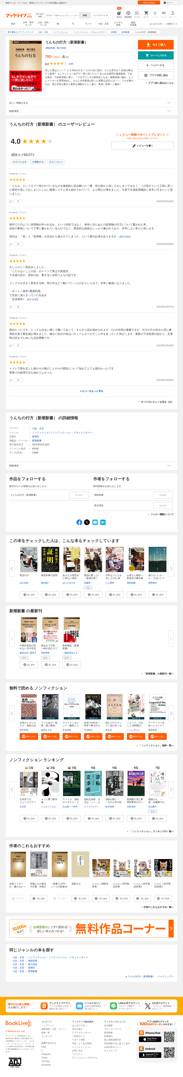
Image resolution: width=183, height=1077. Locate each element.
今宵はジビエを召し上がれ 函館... (113, 578)
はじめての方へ (157, 24)
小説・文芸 (103, 23)
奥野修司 (152, 583)
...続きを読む (124, 236)
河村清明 (131, 806)
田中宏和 (24, 730)
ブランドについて (112, 1029)
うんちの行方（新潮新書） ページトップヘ (149, 976)
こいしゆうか (133, 730)
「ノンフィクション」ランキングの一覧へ (152, 831)
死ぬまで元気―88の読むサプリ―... (49, 648)
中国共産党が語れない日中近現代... (28, 648)
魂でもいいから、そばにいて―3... (156, 578)
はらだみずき (69, 583)
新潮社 (35, 436)
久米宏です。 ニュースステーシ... (28, 802)
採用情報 (108, 1032)
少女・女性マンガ (43, 23)
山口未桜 (24, 583)
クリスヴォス (90, 806)
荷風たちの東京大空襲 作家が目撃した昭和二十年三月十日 (38, 888)
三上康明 (109, 583)
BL (58, 23)
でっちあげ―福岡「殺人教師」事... (49, 725)
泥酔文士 (76, 883)
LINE (43, 1047)
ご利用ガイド (171, 24)
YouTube (45, 1061)
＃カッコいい (56, 162)
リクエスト (77, 1054)
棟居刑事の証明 (49, 575)
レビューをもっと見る (91, 391)
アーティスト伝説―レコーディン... (156, 725)
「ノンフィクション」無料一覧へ (156, 745)
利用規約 (108, 1036)
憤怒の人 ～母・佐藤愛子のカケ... (156, 802)
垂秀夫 (33, 653)
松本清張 (109, 806)
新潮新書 (36, 440)
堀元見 (108, 730)
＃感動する (38, 162)
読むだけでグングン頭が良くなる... (113, 725)
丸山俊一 (67, 806)
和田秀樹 (45, 653)
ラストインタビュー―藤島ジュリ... (71, 725)
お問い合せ (77, 1050)
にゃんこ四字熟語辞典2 (162, 885)
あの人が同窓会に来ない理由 (71, 576)
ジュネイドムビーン (50, 806)
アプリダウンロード (81, 1032)
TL (73, 23)
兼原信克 (24, 653)
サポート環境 (78, 1040)
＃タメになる (20, 162)
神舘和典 (50, 48)
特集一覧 (45, 1032)
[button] (29, 594)
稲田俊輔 (131, 583)
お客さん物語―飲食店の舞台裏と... (135, 578)
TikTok (44, 1058)
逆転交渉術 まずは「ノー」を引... (92, 802)
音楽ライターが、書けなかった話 (17, 886)
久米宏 (23, 806)
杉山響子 (152, 806)
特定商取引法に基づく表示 (117, 1043)
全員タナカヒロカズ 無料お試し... (28, 725)
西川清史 (61, 48)
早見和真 (67, 730)
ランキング (46, 1036)
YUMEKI (88, 730)
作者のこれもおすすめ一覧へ (159, 907)
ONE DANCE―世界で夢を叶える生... (92, 725)
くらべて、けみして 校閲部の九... (135, 725)
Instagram (46, 1054)
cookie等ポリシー (112, 1047)
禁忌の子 (24, 575)
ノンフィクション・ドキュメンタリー (72, 432)
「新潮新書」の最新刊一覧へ (159, 673)
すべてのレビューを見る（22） (157, 402)
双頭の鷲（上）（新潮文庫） (92, 576)
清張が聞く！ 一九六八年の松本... (113, 802)
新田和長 (152, 730)
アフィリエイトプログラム (85, 1058)
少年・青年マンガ (28, 23)
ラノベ (88, 23)
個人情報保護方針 (112, 1040)
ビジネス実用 (118, 23)
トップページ (47, 1025)
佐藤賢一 (88, 583)
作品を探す (77, 1029)
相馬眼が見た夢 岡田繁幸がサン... (136, 800)
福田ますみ (46, 730)
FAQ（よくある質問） (82, 1043)
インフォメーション (81, 1047)
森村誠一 (45, 583)
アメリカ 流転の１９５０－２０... (71, 802)
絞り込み (40, 15)
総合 (13, 23)
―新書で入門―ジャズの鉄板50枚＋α (59, 886)
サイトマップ (110, 1050)
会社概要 (108, 1025)
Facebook (46, 1065)
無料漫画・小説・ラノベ (53, 1029)
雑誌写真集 (133, 23)
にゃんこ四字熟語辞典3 (142, 885)
